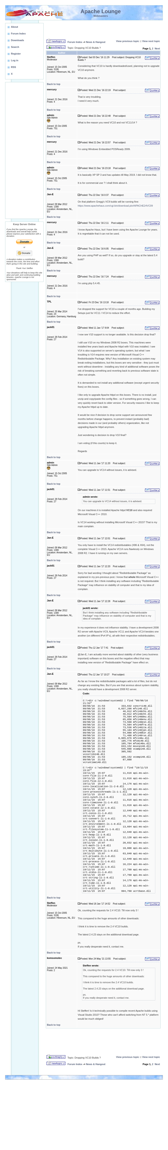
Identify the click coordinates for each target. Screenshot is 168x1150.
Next (157, 48)
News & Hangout (95, 42)
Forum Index (74, 42)
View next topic (151, 41)
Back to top (53, 84)
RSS (13, 67)
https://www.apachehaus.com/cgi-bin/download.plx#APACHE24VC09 (115, 205)
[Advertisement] (24, 150)
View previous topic (127, 41)
